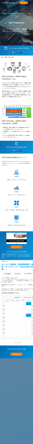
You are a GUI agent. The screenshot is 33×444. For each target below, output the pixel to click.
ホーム (2, 57)
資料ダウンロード (16, 52)
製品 (6, 57)
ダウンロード (16, 246)
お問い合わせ (23, 2)
